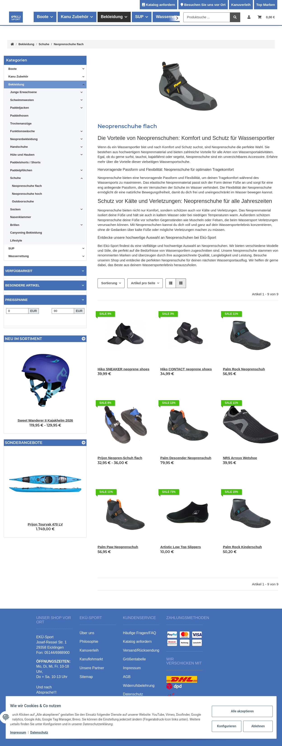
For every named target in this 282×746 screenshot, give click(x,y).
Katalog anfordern (160, 5)
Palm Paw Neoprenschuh (118, 547)
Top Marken (265, 5)
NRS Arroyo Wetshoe (240, 458)
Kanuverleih (241, 5)
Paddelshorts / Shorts (25, 162)
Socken (15, 209)
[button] (249, 17)
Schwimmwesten (22, 100)
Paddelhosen (19, 115)
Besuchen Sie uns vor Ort (205, 5)
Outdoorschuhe (23, 201)
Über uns (87, 633)
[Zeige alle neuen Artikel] (83, 339)
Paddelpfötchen (21, 170)
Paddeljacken (19, 107)
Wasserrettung (18, 256)
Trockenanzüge (21, 123)
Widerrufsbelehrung (139, 685)
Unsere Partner (92, 668)
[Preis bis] (63, 311)
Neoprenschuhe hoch (27, 193)
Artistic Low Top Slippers (180, 547)
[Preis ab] (17, 311)
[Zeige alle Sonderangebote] (83, 443)
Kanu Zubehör (18, 76)
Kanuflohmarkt (91, 659)
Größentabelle (134, 659)
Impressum (21, 732)
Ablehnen (255, 726)
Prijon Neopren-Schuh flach (120, 458)
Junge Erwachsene (23, 92)
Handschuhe (19, 146)
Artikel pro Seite (143, 283)
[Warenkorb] (266, 17)
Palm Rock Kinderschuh (242, 547)
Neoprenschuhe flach (27, 186)
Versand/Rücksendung (141, 650)
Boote (12, 68)
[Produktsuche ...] (206, 17)
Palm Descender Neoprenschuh (185, 458)
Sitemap (86, 677)
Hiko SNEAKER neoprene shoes (123, 369)
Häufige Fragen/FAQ (139, 633)
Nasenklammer (20, 217)
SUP (11, 248)
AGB (127, 677)
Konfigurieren (224, 726)
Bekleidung (16, 84)
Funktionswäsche (22, 131)
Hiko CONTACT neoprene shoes (186, 369)
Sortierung (109, 283)
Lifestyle (16, 240)
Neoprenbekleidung (23, 139)
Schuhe (15, 178)
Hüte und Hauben (22, 154)
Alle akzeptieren (239, 711)
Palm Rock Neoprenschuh (244, 369)
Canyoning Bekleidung (26, 232)
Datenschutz (42, 732)
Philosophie (89, 641)
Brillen (14, 225)
